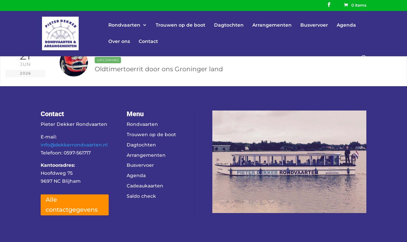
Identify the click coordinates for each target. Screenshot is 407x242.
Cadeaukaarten (145, 186)
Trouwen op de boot (180, 25)
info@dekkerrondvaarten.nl (74, 145)
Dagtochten (229, 25)
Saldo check (141, 196)
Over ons (119, 41)
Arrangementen (272, 25)
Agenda (346, 25)
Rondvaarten (124, 25)
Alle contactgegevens (72, 205)
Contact (148, 41)
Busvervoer (314, 25)
